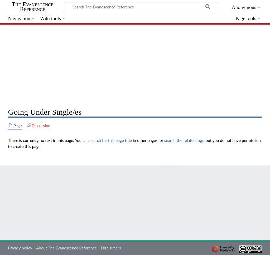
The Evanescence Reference (33, 7)
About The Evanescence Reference (66, 247)
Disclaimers (111, 247)
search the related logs (184, 140)
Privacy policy (20, 247)
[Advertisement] (135, 65)
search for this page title (111, 140)
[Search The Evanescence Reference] (141, 6)
